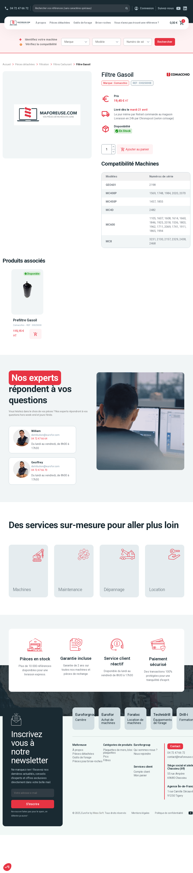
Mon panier (140, 775)
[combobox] (75, 42)
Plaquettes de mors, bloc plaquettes (117, 751)
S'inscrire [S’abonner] (32, 804)
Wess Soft (98, 813)
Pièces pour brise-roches (87, 761)
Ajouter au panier (135, 149)
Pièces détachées (83, 753)
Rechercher (164, 41)
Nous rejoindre (142, 753)
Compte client (142, 771)
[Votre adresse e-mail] (32, 793)
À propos (77, 750)
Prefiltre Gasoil (25, 320)
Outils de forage (81, 757)
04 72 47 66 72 (19, 8)
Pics (106, 756)
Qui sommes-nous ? (145, 750)
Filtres (107, 760)
